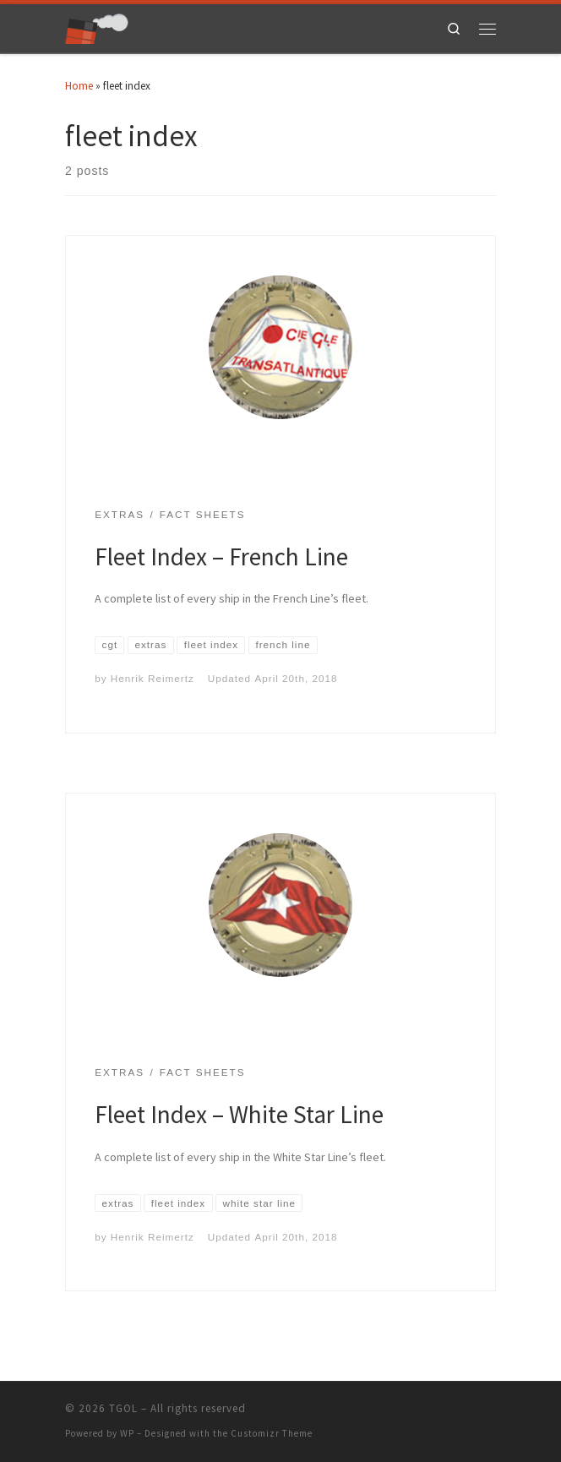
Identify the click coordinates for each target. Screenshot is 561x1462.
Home (79, 86)
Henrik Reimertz (152, 678)
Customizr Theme (272, 1433)
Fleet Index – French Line (221, 556)
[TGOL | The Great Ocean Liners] (96, 26)
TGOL (123, 1408)
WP (127, 1433)
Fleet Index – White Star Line (239, 1114)
